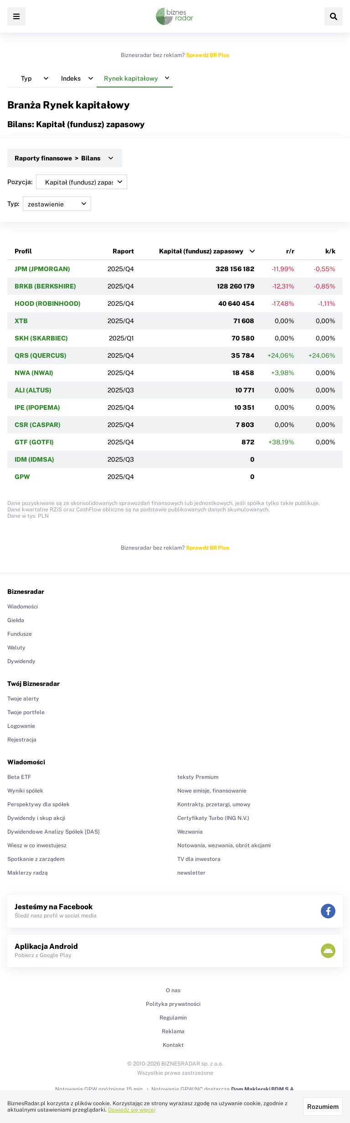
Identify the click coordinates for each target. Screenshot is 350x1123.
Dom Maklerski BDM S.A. (263, 1089)
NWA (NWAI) (34, 372)
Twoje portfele (26, 712)
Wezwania (190, 832)
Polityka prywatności (173, 1004)
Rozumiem (323, 1106)
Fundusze (19, 634)
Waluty (16, 647)
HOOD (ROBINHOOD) (48, 303)
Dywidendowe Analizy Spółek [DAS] (53, 832)
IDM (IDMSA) (34, 459)
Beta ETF (19, 777)
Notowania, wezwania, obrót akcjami (224, 845)
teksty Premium (197, 777)
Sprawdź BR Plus (207, 55)
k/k (330, 251)
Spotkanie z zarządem (35, 859)
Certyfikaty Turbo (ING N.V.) (213, 818)
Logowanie (21, 726)
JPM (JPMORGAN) (42, 269)
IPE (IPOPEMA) (37, 407)
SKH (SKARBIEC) (41, 338)
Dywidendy (21, 661)
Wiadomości (22, 606)
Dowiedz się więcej (131, 1110)
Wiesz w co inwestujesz (37, 845)
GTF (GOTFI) (34, 442)
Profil (23, 251)
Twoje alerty (23, 698)
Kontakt (173, 1045)
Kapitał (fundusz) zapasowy (201, 251)
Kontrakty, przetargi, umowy (214, 804)
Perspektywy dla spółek (38, 804)
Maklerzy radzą (27, 873)
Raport (123, 251)
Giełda (15, 620)
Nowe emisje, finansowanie (212, 791)
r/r (290, 251)
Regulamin (173, 1018)
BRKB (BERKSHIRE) (45, 286)
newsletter (191, 873)
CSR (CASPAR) (38, 424)
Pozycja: (67, 182)
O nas (173, 990)
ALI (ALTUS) (33, 390)
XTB (21, 321)
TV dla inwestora (199, 859)
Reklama (173, 1031)
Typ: (49, 203)
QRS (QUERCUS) (41, 355)
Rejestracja (21, 740)
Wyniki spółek (25, 791)
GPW (22, 476)
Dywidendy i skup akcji (36, 818)
